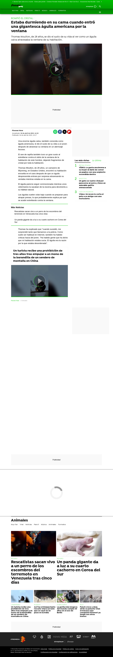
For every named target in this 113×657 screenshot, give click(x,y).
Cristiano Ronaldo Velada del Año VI (57, 1)
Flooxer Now (15, 300)
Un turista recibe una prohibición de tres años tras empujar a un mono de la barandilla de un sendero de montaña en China (38, 256)
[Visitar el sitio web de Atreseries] (71, 636)
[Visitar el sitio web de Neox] (49, 636)
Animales (52, 12)
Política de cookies (68, 649)
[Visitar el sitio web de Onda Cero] (78, 636)
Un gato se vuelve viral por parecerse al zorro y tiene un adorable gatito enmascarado (92, 184)
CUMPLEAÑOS (62, 605)
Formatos (62, 12)
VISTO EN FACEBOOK (86, 192)
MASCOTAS (83, 179)
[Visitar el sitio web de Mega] (64, 636)
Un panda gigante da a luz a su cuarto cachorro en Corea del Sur (78, 568)
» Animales (23, 300)
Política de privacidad (54, 649)
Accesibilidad (83, 652)
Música (44, 12)
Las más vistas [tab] (82, 160)
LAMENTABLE (15, 605)
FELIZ (82, 605)
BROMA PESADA (84, 165)
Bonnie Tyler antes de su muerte (23, 1)
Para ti (37, 12)
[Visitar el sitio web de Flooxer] (70, 641)
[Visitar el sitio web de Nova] (56, 636)
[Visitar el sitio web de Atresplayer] (60, 641)
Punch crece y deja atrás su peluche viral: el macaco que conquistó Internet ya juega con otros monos (90, 611)
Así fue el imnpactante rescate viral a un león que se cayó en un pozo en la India (44, 610)
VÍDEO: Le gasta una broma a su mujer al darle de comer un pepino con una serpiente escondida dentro (92, 171)
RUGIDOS (37, 605)
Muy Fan (15, 12)
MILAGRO (14, 559)
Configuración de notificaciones (68, 652)
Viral (22, 12)
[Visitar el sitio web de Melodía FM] (93, 636)
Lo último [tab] (96, 160)
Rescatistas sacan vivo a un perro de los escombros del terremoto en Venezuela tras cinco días (33, 572)
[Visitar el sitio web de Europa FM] (86, 636)
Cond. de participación (82, 649)
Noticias (29, 12)
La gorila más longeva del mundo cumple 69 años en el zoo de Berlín (67, 610)
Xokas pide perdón (40, 1)
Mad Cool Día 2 (74, 1)
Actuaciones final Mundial (87, 1)
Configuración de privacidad (49, 652)
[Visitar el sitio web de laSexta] (42, 636)
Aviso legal (44, 649)
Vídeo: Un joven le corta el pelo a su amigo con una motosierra (91, 196)
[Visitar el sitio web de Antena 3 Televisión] (34, 636)
